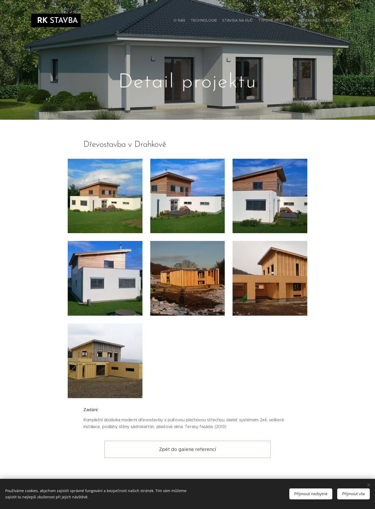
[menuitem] (318, 20)
